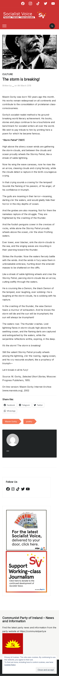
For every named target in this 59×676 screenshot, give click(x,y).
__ (13, 85)
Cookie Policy (10, 665)
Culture (7, 74)
